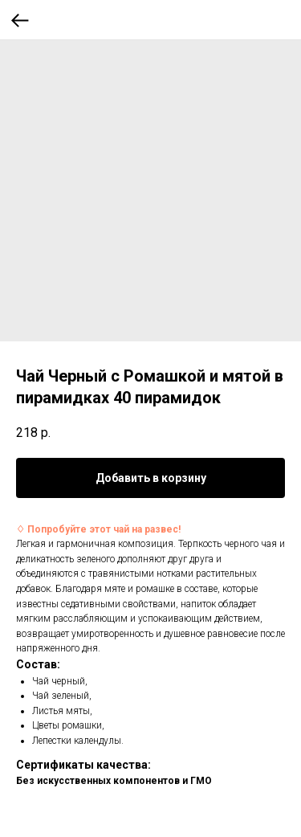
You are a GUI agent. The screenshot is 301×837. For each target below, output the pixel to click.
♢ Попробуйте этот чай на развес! (98, 529)
